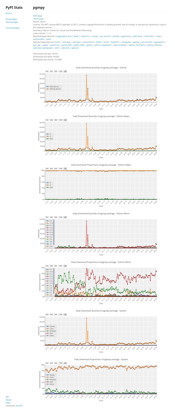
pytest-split (67, 45)
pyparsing (126, 36)
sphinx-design (120, 45)
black (57, 42)
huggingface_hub (63, 36)
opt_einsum (105, 36)
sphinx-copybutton (103, 45)
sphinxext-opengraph (42, 48)
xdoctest (65, 48)
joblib (76, 36)
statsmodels (38, 39)
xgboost (75, 48)
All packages (11, 19)
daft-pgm (76, 42)
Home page (38, 18)
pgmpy (136, 42)
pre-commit (146, 42)
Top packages (12, 22)
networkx (85, 36)
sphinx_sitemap (154, 45)
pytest (45, 45)
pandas (116, 36)
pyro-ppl (37, 45)
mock (106, 42)
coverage (66, 42)
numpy (94, 36)
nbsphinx (115, 42)
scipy (158, 36)
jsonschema (88, 42)
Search (9, 13)
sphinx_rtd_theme (137, 45)
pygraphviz (159, 42)
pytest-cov (55, 45)
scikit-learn (149, 36)
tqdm (48, 39)
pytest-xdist (79, 45)
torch (57, 48)
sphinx (89, 45)
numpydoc (126, 42)
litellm (98, 42)
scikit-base (137, 36)
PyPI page (37, 15)
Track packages (12, 28)
